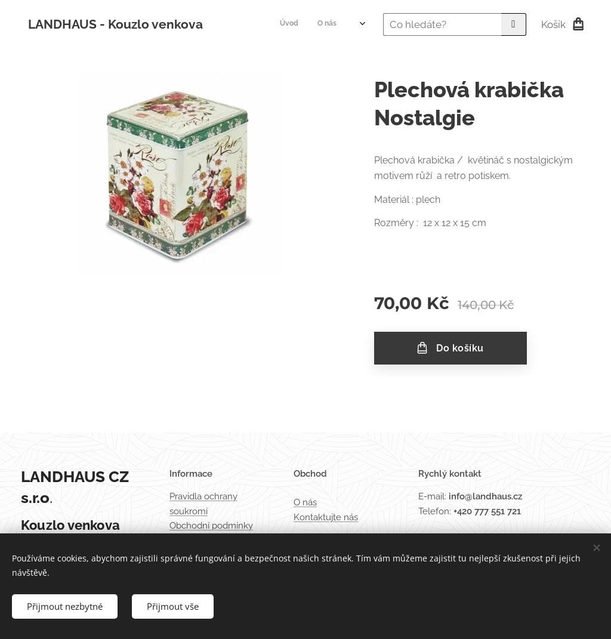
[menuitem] (269, 24)
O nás (305, 503)
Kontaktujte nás (326, 517)
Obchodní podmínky (211, 525)
